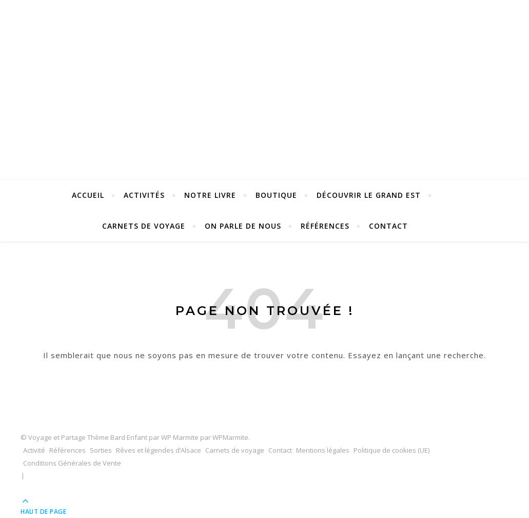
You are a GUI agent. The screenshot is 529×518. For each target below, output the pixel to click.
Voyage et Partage (265, 73)
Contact (388, 226)
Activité (34, 450)
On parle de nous (243, 226)
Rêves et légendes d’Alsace (158, 450)
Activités (144, 195)
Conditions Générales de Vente (72, 463)
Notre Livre (210, 195)
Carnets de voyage (143, 226)
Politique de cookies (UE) (391, 450)
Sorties (101, 450)
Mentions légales (322, 450)
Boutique (276, 195)
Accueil (88, 195)
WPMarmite (230, 437)
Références (325, 226)
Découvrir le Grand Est (369, 195)
